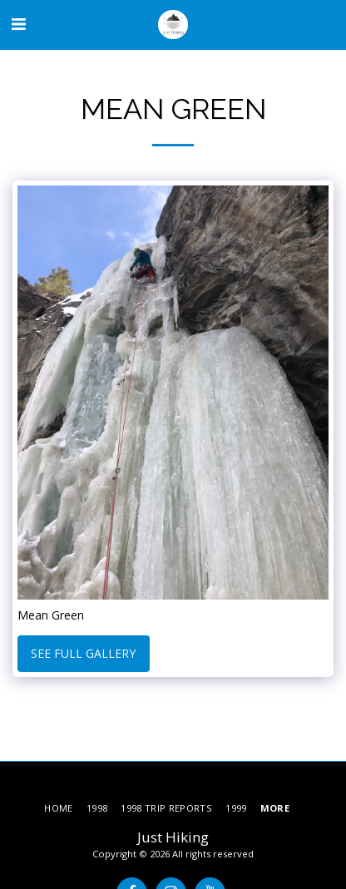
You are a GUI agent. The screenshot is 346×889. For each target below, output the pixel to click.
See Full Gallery (83, 653)
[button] (18, 24)
